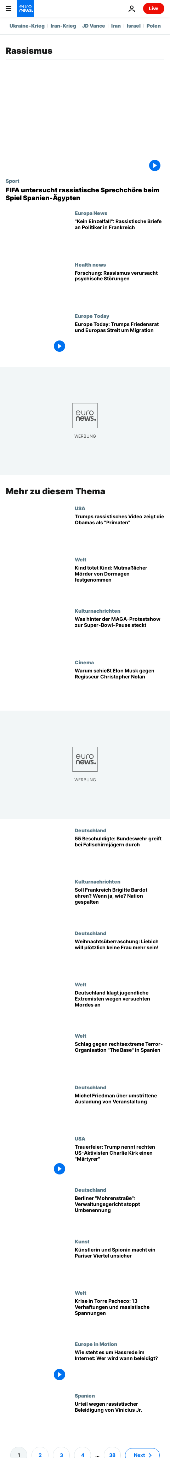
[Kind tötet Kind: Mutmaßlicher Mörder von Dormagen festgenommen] (119, 582)
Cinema (84, 662)
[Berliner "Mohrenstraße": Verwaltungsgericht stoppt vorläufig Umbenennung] (119, 1213)
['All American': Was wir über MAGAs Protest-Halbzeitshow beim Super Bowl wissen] (119, 634)
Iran (116, 26)
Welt (80, 559)
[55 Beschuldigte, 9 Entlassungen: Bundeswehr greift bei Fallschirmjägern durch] (119, 853)
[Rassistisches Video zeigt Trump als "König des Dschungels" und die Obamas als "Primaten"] (119, 531)
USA (80, 508)
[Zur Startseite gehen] (25, 8)
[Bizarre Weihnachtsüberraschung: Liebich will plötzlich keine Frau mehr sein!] (119, 956)
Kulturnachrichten (97, 611)
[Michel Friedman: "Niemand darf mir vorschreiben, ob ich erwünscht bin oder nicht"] (119, 1110)
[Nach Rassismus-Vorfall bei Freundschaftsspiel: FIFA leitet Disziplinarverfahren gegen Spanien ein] (85, 194)
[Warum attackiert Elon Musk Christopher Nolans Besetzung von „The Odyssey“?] (119, 685)
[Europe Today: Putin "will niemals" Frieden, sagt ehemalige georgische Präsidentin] (119, 338)
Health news (90, 264)
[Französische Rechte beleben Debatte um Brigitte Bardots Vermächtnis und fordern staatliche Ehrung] (119, 904)
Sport (12, 180)
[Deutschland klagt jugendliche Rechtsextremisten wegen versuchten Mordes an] (119, 1007)
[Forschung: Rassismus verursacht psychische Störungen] (119, 287)
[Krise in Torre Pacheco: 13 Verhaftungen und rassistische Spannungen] (119, 1315)
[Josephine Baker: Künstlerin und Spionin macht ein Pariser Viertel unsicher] (119, 1264)
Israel (134, 26)
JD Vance (93, 26)
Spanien (85, 1395)
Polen (154, 26)
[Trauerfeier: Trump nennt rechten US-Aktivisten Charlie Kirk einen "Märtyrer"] (119, 1161)
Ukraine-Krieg (27, 26)
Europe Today (92, 316)
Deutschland (90, 830)
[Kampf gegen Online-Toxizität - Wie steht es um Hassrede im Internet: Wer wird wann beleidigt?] (119, 1367)
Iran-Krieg (63, 26)
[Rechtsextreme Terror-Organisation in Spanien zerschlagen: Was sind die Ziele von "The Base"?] (119, 1059)
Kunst (82, 1241)
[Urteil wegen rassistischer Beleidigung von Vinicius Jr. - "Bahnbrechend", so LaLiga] (119, 1418)
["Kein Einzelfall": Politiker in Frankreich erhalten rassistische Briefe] (119, 235)
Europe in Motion (96, 1344)
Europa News (91, 213)
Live (154, 8)
